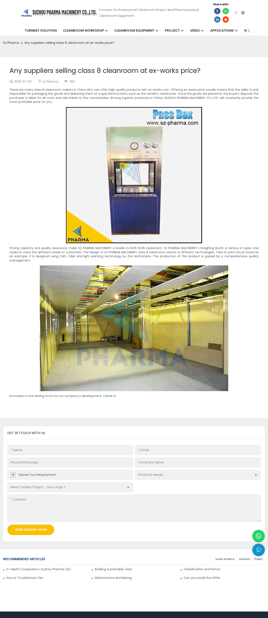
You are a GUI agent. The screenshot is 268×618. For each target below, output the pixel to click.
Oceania (244, 559)
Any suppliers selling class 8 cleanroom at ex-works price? (69, 42)
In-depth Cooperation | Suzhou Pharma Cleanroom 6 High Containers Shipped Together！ (38, 569)
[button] (248, 30)
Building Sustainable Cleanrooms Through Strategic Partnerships (113, 569)
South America (224, 559)
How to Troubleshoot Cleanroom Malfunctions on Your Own (24, 578)
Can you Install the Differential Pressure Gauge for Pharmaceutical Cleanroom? (202, 578)
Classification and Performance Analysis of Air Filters (202, 569)
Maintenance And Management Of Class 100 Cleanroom (113, 578)
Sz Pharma (11, 42)
